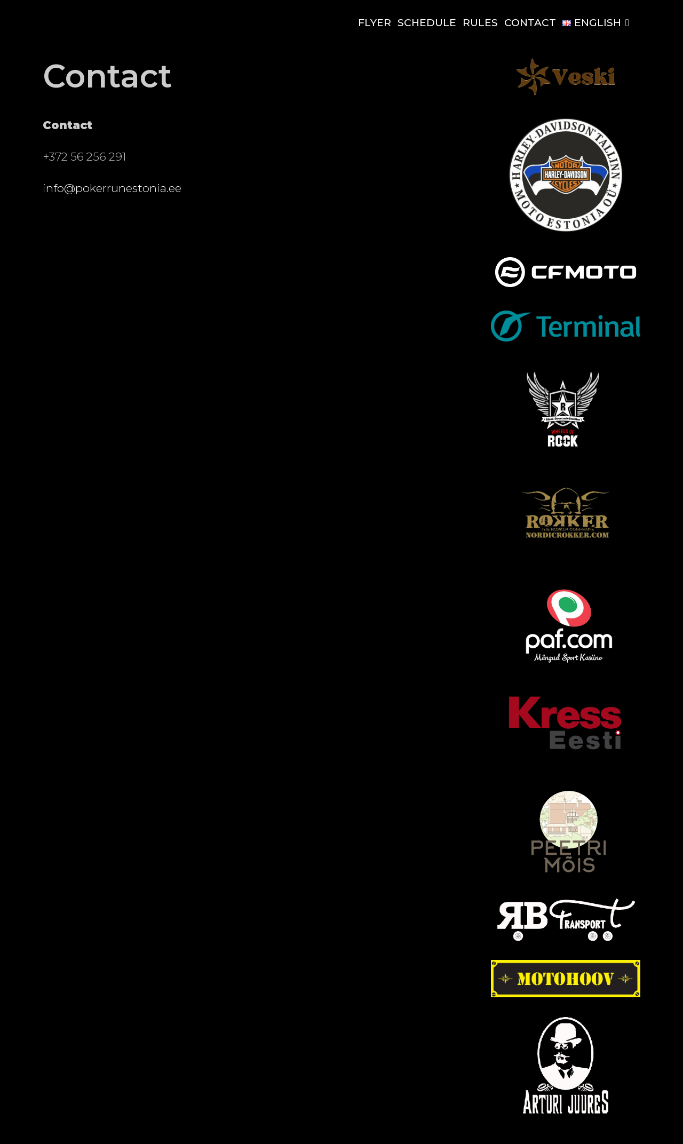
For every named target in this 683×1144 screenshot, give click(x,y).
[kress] (566, 763)
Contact (530, 23)
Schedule (427, 23)
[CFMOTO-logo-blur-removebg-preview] (565, 288)
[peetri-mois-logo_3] (568, 873)
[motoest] (565, 230)
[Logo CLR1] (565, 994)
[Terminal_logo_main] (565, 338)
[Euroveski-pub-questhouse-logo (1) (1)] (565, 94)
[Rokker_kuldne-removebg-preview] (565, 559)
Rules (480, 23)
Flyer (374, 23)
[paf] (565, 663)
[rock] (565, 456)
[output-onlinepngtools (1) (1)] (565, 1110)
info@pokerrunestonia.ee (112, 188)
